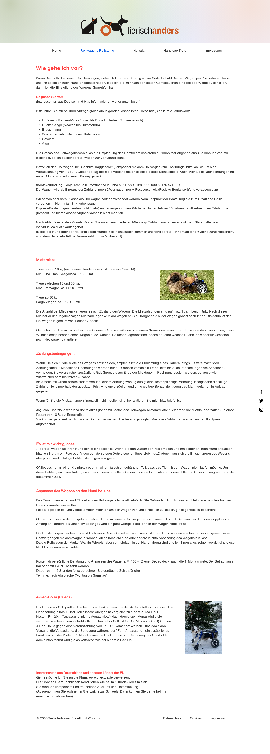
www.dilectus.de (101, 677)
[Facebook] (261, 392)
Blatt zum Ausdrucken (172, 111)
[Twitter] (261, 401)
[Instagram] (261, 409)
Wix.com (94, 718)
